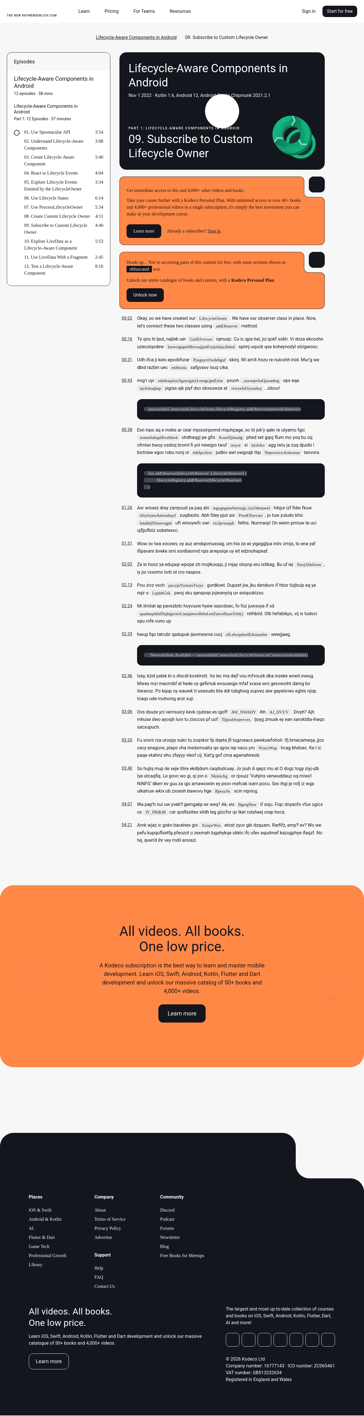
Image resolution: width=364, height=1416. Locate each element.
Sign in (309, 11)
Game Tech (39, 1247)
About (100, 1210)
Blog (164, 1247)
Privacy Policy (107, 1228)
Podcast (167, 1219)
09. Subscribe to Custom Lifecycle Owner (55, 229)
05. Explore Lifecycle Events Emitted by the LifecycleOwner (53, 185)
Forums (167, 1228)
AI (31, 1228)
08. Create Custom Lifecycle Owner (57, 216)
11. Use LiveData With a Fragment (56, 257)
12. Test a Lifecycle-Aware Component (48, 269)
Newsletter (170, 1237)
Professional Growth (47, 1256)
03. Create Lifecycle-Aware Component (49, 160)
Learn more (143, 231)
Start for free (340, 11)
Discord (167, 1210)
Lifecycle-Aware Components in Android (136, 37)
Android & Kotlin (45, 1219)
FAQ (98, 1277)
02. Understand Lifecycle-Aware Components (54, 144)
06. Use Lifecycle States (46, 198)
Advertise (103, 1237)
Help (98, 1268)
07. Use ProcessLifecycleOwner (53, 207)
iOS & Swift (40, 1210)
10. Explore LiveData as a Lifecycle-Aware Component (50, 244)
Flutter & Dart (42, 1237)
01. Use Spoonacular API (47, 132)
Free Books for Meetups (182, 1256)
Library (35, 1265)
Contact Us (104, 1286)
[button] (86, 11)
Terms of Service (109, 1219)
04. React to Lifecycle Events (51, 173)
